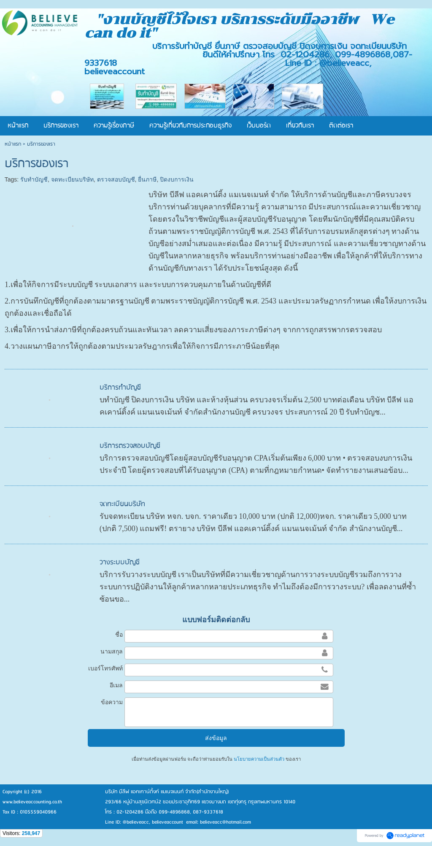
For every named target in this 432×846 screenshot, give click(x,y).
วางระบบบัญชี (120, 562)
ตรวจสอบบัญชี (116, 179)
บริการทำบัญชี (120, 387)
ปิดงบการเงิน (177, 179)
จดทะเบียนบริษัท (72, 179)
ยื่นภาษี (147, 179)
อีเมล (116, 685)
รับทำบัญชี (34, 179)
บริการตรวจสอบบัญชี (130, 446)
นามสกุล (111, 651)
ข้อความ (112, 702)
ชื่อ (119, 634)
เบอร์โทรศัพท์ (105, 668)
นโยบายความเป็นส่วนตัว (259, 759)
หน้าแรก (13, 144)
